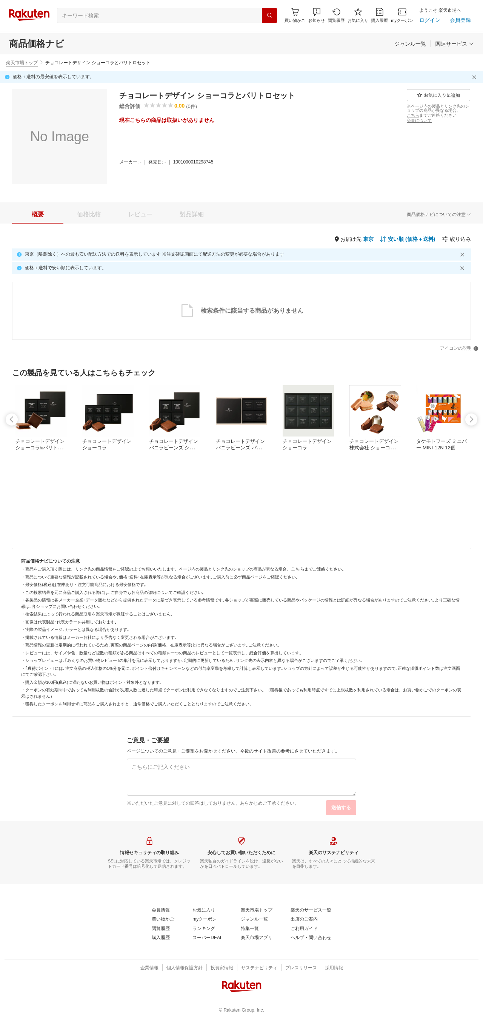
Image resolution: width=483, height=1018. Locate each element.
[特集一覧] (250, 929)
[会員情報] (161, 910)
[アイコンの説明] (459, 349)
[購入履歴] (379, 15)
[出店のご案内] (304, 919)
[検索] (269, 15)
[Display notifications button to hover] (295, 15)
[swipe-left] (12, 419)
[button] (316, 15)
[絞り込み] (456, 239)
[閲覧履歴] (336, 15)
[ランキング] (203, 929)
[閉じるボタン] (475, 77)
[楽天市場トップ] (256, 910)
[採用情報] (334, 968)
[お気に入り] (358, 15)
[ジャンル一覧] (410, 43)
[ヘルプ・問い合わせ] (311, 938)
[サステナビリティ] (259, 968)
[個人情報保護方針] (184, 968)
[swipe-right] (471, 419)
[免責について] (419, 120)
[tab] (37, 214)
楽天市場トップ (22, 62)
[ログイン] (429, 20)
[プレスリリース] (301, 968)
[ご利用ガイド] (304, 929)
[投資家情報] (222, 968)
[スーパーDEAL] (207, 938)
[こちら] (413, 115)
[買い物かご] (163, 919)
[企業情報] (149, 968)
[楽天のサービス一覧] (311, 910)
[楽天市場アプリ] (256, 938)
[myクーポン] (402, 15)
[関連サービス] (454, 43)
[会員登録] (460, 20)
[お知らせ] (316, 15)
